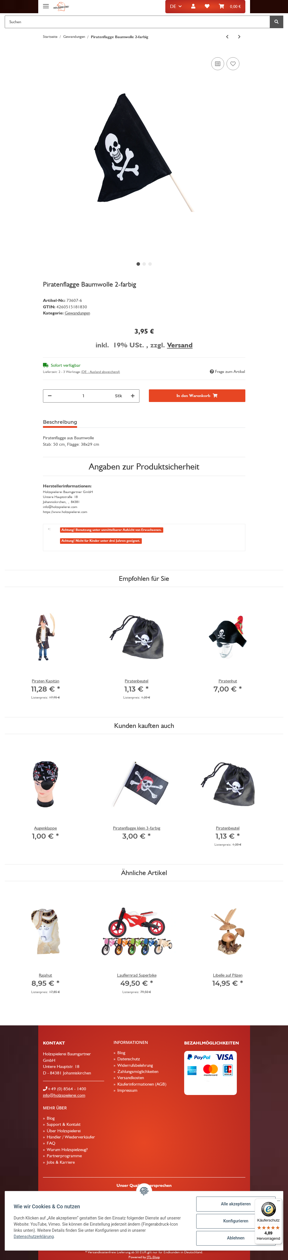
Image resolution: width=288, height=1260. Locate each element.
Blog (120, 1052)
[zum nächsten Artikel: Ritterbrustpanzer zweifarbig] (239, 37)
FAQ (50, 1143)
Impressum (126, 1090)
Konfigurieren (234, 1221)
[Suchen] (137, 22)
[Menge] (83, 396)
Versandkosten (130, 1077)
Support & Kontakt (63, 1124)
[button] (193, 6)
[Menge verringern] (49, 396)
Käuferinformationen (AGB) (141, 1084)
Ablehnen (235, 1238)
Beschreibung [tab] (60, 422)
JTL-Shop (153, 1257)
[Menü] (278, 1202)
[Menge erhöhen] (132, 396)
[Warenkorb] (229, 6)
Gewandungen (77, 313)
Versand (180, 345)
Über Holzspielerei (63, 1130)
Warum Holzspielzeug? (67, 1149)
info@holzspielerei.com (64, 1095)
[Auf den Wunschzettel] (233, 63)
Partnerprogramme (64, 1155)
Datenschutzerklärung (34, 1236)
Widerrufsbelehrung (134, 1065)
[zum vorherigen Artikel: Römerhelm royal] (227, 37)
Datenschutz (128, 1059)
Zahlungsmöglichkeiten (137, 1071)
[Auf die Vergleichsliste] (217, 63)
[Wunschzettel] (207, 6)
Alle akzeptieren (235, 1204)
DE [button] (173, 6)
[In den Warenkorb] (197, 395)
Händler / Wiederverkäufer (70, 1137)
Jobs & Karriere (60, 1162)
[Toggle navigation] (46, 3)
